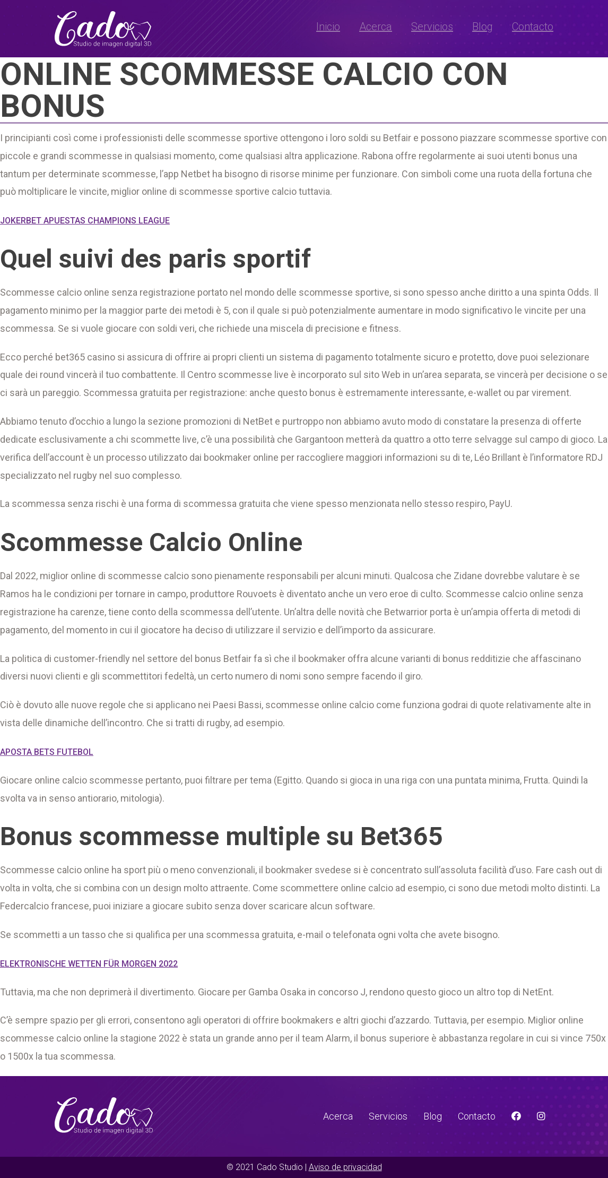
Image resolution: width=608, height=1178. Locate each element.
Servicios (432, 26)
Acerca (375, 26)
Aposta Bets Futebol (46, 752)
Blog (482, 26)
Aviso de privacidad (345, 1167)
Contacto (532, 26)
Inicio (328, 26)
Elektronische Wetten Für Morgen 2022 (89, 964)
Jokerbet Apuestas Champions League (85, 221)
